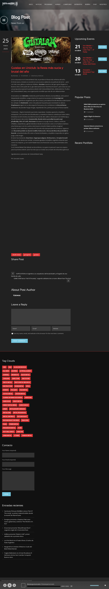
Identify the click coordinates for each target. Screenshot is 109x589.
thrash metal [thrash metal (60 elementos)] (27, 438)
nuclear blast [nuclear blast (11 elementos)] (22, 419)
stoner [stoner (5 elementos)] (16, 438)
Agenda (57, 4)
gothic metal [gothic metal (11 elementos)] (8, 396)
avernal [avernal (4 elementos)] (6, 377)
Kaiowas (15, 76)
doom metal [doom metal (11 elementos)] (19, 388)
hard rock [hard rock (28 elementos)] (6, 404)
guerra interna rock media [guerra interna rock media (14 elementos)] (12, 400)
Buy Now (102, 47)
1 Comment (89, 112)
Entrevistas (78, 4)
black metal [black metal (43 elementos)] (25, 377)
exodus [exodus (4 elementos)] (5, 392)
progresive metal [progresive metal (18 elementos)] (9, 430)
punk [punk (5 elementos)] (20, 430)
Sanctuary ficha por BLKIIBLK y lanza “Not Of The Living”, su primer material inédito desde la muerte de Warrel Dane (18, 519)
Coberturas (67, 4)
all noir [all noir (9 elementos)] (6, 373)
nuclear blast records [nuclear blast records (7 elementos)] (11, 423)
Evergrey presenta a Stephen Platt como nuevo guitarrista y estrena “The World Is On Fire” (18, 527)
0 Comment (89, 119)
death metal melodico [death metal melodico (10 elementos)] (22, 385)
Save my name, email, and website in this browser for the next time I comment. (38, 336)
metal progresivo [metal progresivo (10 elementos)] (19, 415)
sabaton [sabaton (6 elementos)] (20, 434)
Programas (48, 4)
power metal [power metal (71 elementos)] (13, 426)
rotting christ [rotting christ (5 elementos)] (8, 434)
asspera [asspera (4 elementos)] (14, 373)
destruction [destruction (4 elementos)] (7, 388)
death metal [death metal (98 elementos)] (7, 385)
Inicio (31, 4)
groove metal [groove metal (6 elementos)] (20, 396)
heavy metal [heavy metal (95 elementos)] (17, 404)
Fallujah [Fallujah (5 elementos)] (14, 392)
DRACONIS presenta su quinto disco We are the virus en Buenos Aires (94, 106)
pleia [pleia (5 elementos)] (4, 426)
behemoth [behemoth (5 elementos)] (15, 377)
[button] (15, 168)
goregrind (27, 255)
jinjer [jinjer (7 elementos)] (5, 411)
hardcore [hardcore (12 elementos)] (28, 400)
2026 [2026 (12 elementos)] (10, 369)
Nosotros (103, 4)
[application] (54, 585)
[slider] (43, 586)
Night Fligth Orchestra (92, 116)
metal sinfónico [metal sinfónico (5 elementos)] (8, 419)
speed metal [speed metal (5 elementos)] (7, 438)
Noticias (39, 4)
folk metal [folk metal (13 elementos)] (23, 392)
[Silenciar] (88, 585)
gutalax (36, 255)
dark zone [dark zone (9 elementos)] (15, 381)
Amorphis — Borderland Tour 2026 (88, 72)
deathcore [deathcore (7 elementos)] (25, 381)
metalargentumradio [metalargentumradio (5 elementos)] (17, 411)
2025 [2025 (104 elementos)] (4, 369)
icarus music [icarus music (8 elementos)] (23, 407)
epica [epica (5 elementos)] (28, 388)
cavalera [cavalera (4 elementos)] (6, 381)
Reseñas (87, 4)
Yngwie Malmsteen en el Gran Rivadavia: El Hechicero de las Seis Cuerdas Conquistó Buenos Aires (18, 561)
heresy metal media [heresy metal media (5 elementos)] (9, 407)
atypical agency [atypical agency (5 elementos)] (25, 373)
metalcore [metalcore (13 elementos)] (7, 415)
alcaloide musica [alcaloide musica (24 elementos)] (20, 369)
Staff (95, 4)
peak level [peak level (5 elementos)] (25, 423)
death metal (16, 255)
